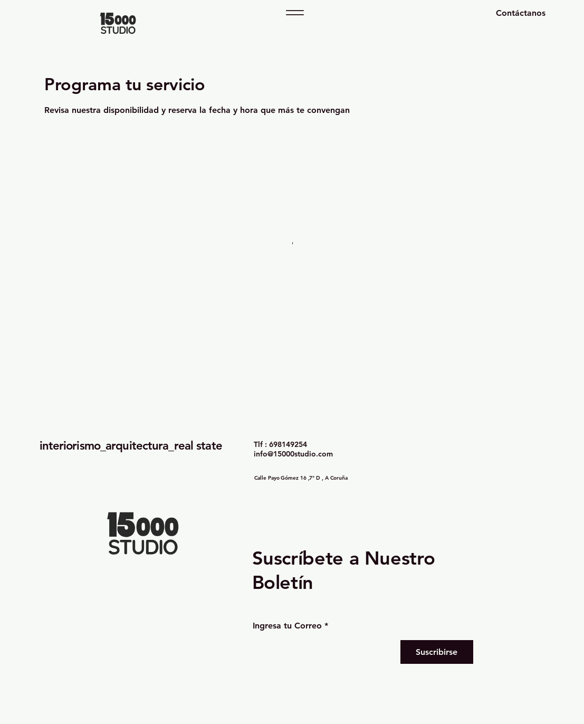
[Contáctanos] (491, 13)
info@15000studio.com (293, 454)
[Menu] (295, 13)
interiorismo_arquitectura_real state (131, 446)
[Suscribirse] (437, 652)
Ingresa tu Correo (287, 626)
